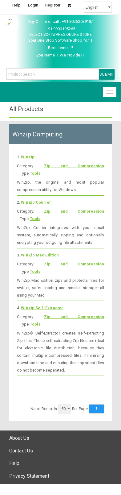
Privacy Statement (29, 476)
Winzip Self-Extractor (42, 308)
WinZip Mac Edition (40, 255)
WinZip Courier (36, 202)
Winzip (27, 157)
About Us (19, 438)
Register (52, 5)
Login (33, 5)
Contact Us (21, 451)
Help (16, 5)
